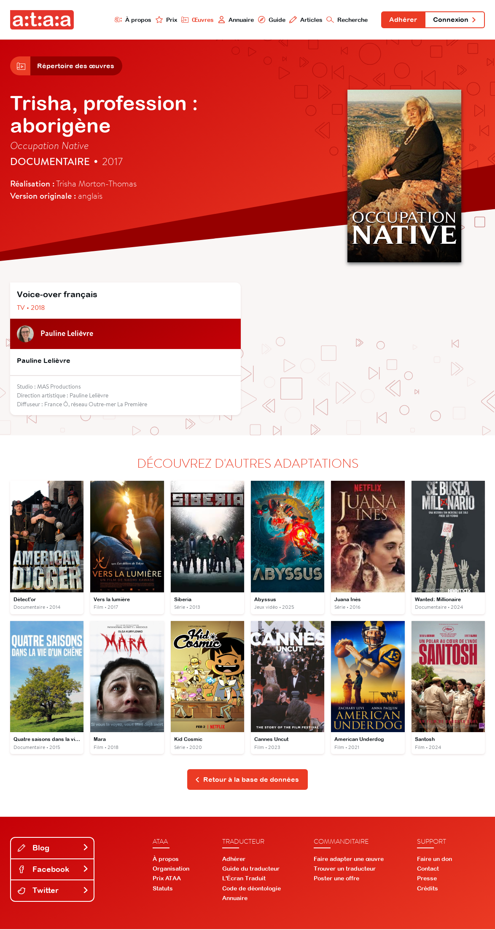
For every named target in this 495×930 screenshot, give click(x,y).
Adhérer (403, 20)
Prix (165, 19)
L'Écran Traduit (244, 879)
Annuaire (235, 19)
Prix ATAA (167, 879)
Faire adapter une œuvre (349, 859)
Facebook (53, 870)
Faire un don (434, 859)
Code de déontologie (251, 888)
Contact (428, 869)
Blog (53, 848)
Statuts (163, 888)
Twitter (53, 891)
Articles (305, 19)
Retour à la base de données (247, 780)
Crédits (427, 888)
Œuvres (196, 19)
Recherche (346, 19)
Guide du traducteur (251, 869)
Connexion (454, 20)
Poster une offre (336, 879)
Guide (271, 19)
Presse (427, 879)
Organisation (171, 869)
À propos (132, 19)
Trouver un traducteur (345, 869)
